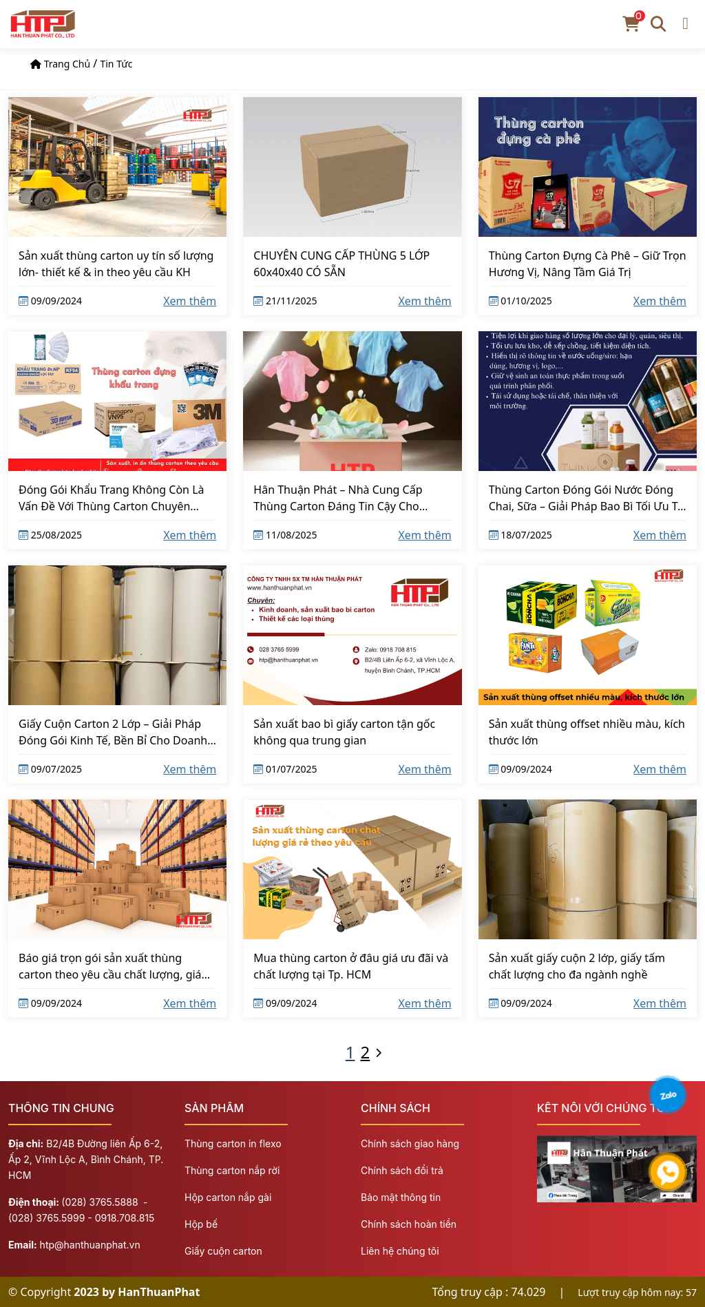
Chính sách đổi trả (402, 1170)
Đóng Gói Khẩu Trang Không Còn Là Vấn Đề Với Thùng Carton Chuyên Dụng (111, 497)
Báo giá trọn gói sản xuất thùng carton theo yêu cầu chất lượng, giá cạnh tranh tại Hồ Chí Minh (110, 965)
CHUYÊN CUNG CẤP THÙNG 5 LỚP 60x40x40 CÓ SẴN (341, 263)
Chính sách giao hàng (410, 1143)
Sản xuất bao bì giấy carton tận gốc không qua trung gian (344, 731)
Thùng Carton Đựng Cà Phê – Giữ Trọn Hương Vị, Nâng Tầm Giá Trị (587, 263)
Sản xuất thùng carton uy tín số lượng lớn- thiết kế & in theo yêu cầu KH (116, 263)
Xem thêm (189, 301)
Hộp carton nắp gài (228, 1197)
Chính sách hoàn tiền (408, 1224)
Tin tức (116, 63)
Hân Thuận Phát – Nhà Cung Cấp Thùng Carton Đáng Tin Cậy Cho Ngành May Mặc (337, 497)
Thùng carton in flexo (233, 1143)
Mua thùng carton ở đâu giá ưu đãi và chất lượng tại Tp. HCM (350, 965)
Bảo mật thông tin (401, 1197)
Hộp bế (201, 1224)
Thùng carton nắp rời (232, 1170)
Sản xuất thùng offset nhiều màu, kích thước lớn (587, 731)
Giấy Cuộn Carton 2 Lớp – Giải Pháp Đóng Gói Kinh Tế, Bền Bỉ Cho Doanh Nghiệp (113, 731)
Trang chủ (67, 63)
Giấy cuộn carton (223, 1251)
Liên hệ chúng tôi (400, 1251)
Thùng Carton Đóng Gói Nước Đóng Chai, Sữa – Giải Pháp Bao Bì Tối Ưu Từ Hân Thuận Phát (587, 497)
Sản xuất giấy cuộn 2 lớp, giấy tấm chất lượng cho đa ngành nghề (577, 965)
